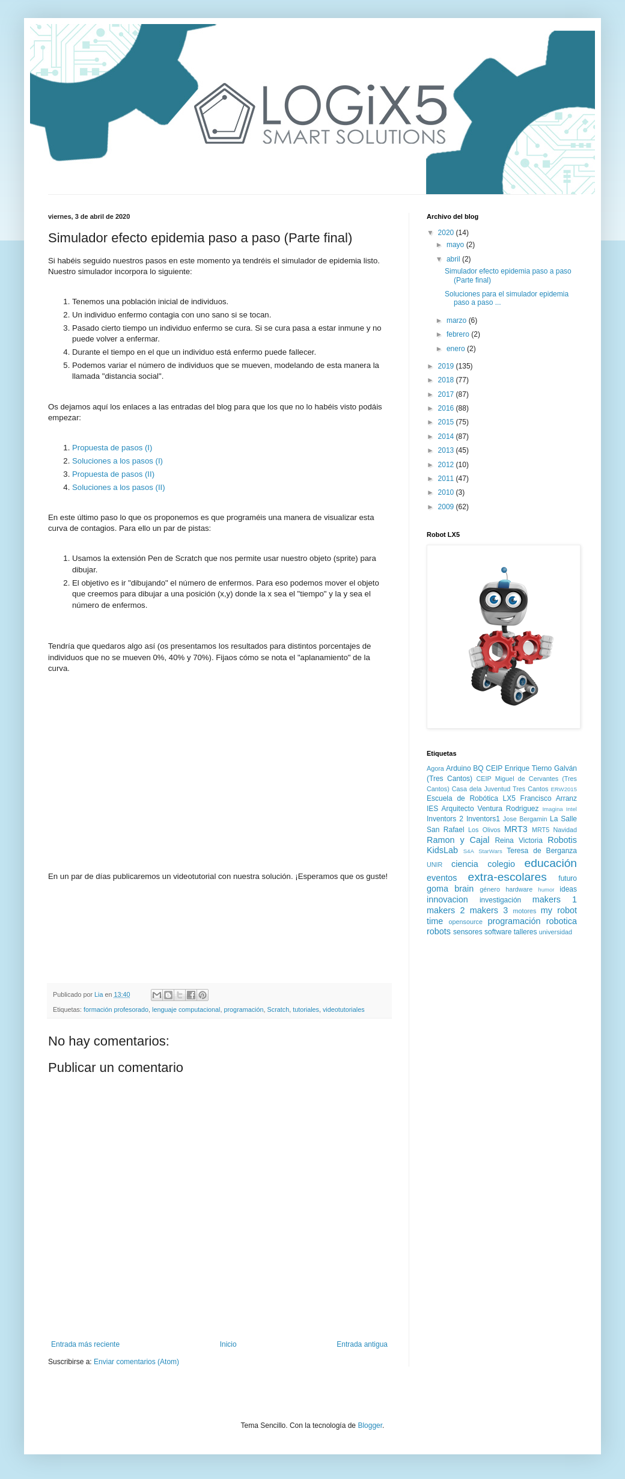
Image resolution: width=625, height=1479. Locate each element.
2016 (447, 408)
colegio (501, 864)
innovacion (447, 899)
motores (524, 910)
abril (454, 259)
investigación (500, 900)
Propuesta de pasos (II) (113, 474)
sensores (468, 932)
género (490, 889)
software (497, 932)
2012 (447, 465)
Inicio (228, 1344)
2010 (447, 492)
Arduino (458, 768)
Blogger (370, 1425)
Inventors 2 (445, 819)
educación (551, 863)
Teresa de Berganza (542, 851)
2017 (447, 394)
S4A (468, 851)
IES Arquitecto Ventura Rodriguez (483, 808)
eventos (442, 878)
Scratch (278, 1009)
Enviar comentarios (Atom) (136, 1362)
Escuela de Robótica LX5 (471, 798)
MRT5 (540, 829)
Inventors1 (483, 819)
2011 (447, 478)
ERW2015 (563, 789)
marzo (458, 320)
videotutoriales (344, 1009)
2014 (447, 436)
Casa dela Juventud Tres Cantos (500, 788)
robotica (561, 921)
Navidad (565, 829)
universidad (555, 931)
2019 (447, 366)
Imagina (552, 809)
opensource (466, 921)
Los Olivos (484, 829)
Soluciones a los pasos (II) (118, 487)
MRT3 (516, 829)
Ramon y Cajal (458, 840)
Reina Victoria (518, 840)
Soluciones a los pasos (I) (117, 460)
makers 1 (554, 899)
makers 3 (489, 910)
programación (244, 1009)
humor (546, 889)
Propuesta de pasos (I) (112, 447)
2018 (447, 380)
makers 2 (446, 910)
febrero (459, 334)
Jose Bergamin (525, 818)
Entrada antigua (362, 1344)
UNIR (434, 864)
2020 (447, 232)
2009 (447, 507)
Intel (571, 809)
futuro (567, 878)
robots (439, 931)
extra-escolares (507, 877)
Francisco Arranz (548, 798)
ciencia (464, 864)
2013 (447, 450)
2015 (447, 422)
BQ (478, 768)
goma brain (450, 888)
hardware (518, 889)
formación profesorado (116, 1009)
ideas (568, 889)
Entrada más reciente (85, 1344)
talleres (525, 932)
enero (457, 348)
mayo (456, 244)
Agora (435, 768)
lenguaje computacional (186, 1009)
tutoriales (306, 1009)
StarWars (490, 851)
